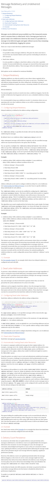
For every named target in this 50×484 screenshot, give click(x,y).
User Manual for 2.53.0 (8, 11)
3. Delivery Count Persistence (9, 29)
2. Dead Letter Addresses (7, 19)
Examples (21, 429)
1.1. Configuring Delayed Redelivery (12, 15)
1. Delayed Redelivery (7, 13)
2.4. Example (6, 27)
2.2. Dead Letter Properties (10, 23)
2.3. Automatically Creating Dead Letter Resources (16, 25)
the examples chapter (9, 260)
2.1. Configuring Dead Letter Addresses (13, 21)
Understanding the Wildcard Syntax (14, 186)
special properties (20, 339)
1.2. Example (6, 17)
